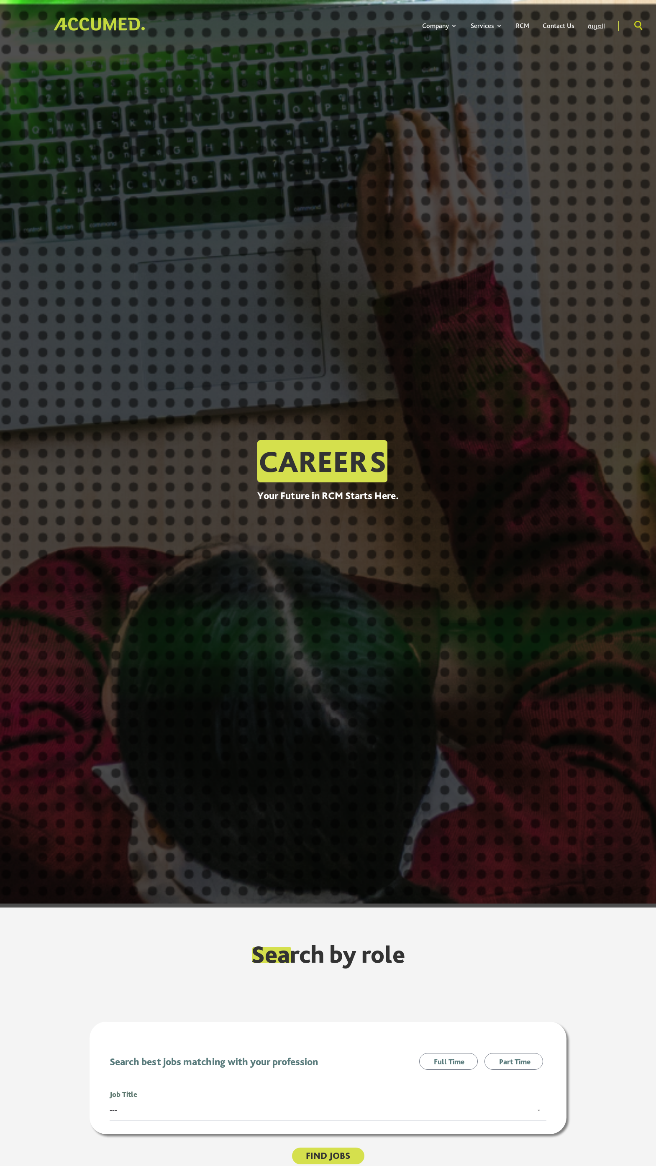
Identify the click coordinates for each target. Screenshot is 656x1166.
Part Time (514, 1061)
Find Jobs (328, 1155)
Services (486, 26)
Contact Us (558, 26)
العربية (596, 26)
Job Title (123, 1094)
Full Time (449, 1061)
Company (439, 26)
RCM (522, 26)
